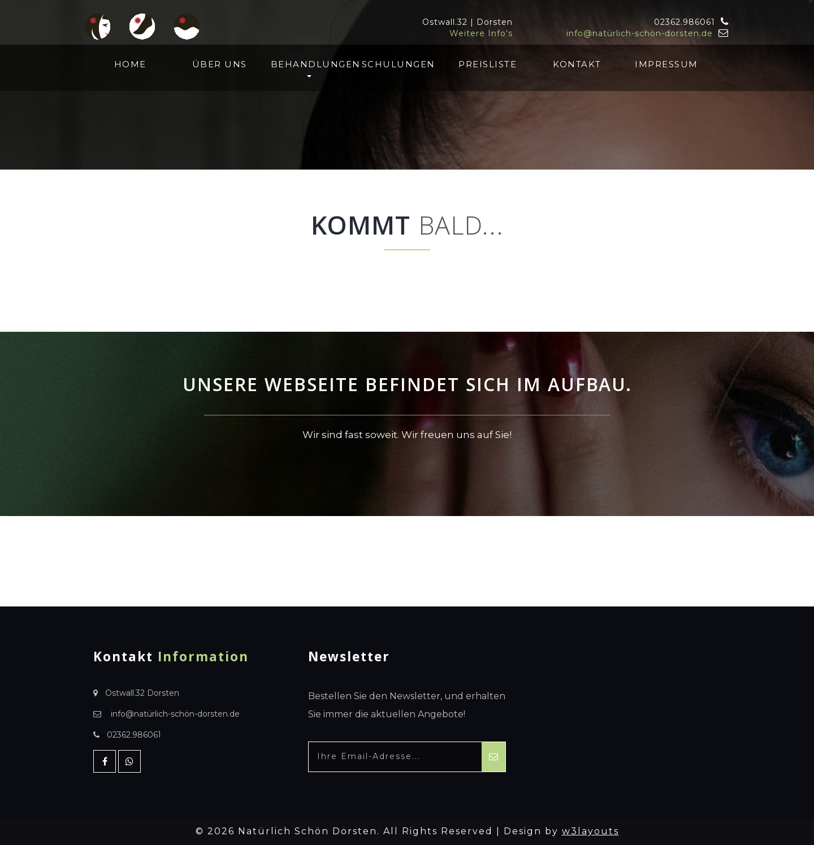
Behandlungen (309, 68)
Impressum (666, 64)
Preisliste (487, 64)
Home (130, 64)
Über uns (219, 64)
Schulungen (398, 64)
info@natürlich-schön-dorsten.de (639, 33)
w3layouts (590, 831)
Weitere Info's (481, 33)
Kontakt (577, 64)
